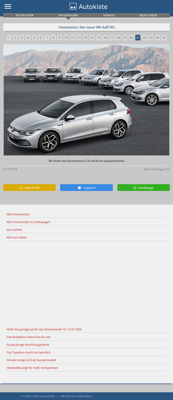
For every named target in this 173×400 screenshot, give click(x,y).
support (86, 187)
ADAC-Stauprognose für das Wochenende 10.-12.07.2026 (44, 329)
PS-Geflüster (24, 15)
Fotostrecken (68, 15)
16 (105, 38)
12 (79, 38)
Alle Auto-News (17, 237)
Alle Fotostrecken (18, 214)
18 (118, 38)
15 (98, 38)
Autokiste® (47, 396)
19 (124, 38)
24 (157, 38)
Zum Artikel (14, 230)
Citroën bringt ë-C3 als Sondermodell (31, 360)
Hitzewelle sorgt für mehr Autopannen (32, 368)
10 (66, 38)
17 (111, 38)
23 (151, 38)
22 (144, 38)
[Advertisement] (86, 283)
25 (164, 38)
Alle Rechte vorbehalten (76, 396)
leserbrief (29, 187)
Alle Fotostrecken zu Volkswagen (28, 222)
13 (85, 38)
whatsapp (143, 187)
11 (72, 38)
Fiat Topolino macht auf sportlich (29, 352)
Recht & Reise (148, 15)
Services (108, 15)
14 (92, 38)
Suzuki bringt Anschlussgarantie (28, 345)
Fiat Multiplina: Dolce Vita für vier (28, 337)
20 (131, 38)
